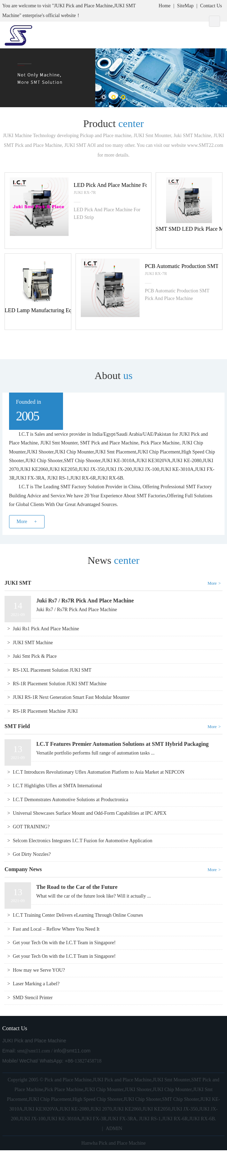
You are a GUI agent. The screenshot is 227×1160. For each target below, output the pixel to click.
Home (165, 5)
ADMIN (114, 1128)
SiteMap (185, 5)
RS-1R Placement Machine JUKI (45, 711)
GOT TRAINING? (31, 826)
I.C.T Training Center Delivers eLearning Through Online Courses (78, 915)
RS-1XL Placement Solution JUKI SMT (52, 670)
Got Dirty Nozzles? (32, 854)
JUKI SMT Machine (33, 642)
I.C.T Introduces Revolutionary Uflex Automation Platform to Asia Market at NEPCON (99, 772)
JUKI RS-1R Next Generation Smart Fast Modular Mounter (71, 697)
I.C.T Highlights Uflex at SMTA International (57, 785)
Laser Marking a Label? (36, 983)
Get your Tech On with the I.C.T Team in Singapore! (64, 942)
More (22, 521)
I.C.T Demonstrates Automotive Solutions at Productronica (70, 799)
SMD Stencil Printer (33, 997)
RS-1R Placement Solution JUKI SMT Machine (60, 683)
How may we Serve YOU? (39, 970)
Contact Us (211, 5)
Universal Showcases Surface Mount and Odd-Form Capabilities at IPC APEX (89, 813)
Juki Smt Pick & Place (35, 656)
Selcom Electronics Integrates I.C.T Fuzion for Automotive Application (82, 840)
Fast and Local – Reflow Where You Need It (56, 929)
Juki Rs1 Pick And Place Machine (46, 628)
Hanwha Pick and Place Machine (113, 1143)
